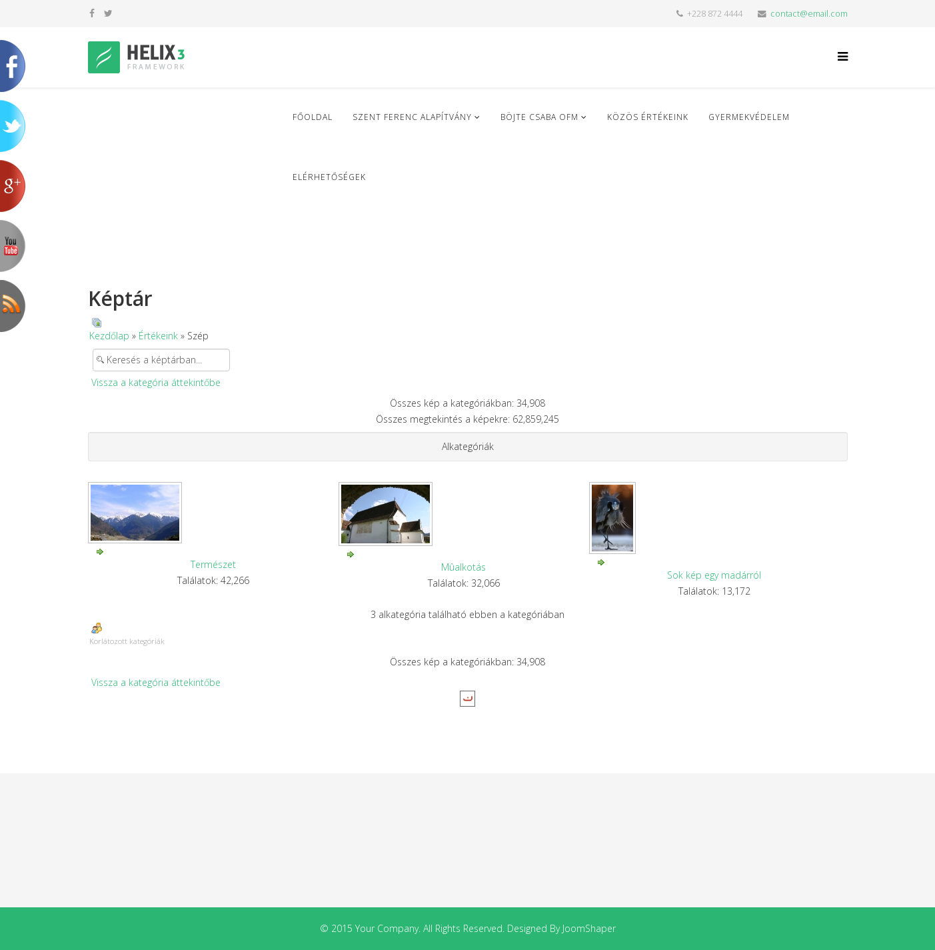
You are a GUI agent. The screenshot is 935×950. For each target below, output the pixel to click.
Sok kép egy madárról (714, 575)
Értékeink (158, 335)
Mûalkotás (463, 567)
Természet (213, 564)
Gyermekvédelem (749, 117)
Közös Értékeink (647, 117)
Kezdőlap (109, 335)
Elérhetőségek (329, 177)
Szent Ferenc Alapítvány (412, 117)
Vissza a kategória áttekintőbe (156, 382)
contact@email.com (809, 13)
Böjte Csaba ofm (539, 117)
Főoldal (313, 117)
